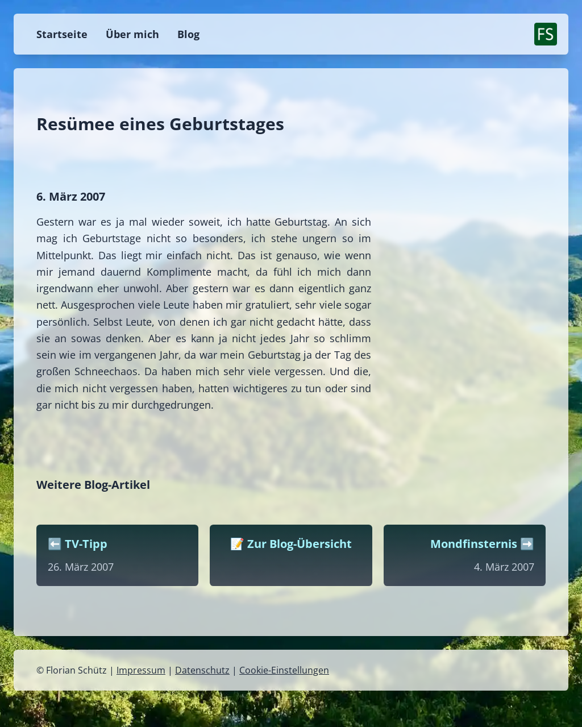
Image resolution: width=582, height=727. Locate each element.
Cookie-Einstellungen (284, 670)
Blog (188, 34)
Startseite (62, 34)
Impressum (141, 670)
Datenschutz (202, 670)
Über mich (132, 34)
